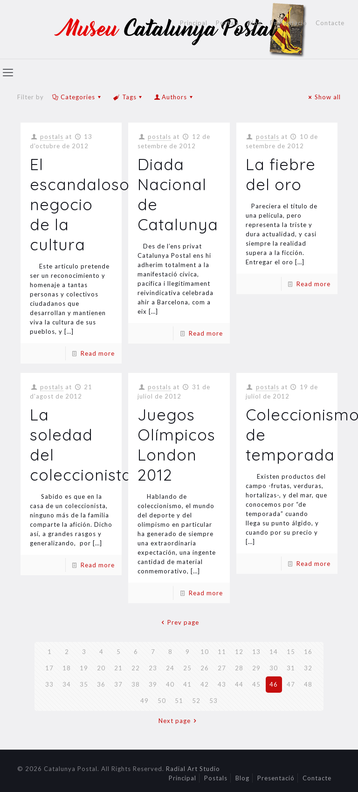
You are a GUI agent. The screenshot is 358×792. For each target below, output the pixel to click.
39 (153, 684)
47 (291, 684)
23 (153, 668)
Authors (174, 97)
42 (204, 684)
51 (179, 700)
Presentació (288, 23)
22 (135, 668)
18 (66, 668)
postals (51, 136)
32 (308, 668)
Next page (178, 720)
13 (256, 651)
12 (239, 651)
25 (187, 668)
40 (170, 684)
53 (213, 700)
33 (49, 684)
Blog (255, 23)
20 (101, 668)
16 (308, 651)
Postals (227, 23)
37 (118, 684)
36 (101, 684)
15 (291, 651)
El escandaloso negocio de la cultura (80, 204)
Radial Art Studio (193, 768)
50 (162, 700)
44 (239, 684)
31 (291, 668)
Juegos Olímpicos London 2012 (176, 445)
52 (196, 700)
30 (273, 668)
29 (256, 668)
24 (170, 668)
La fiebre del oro (281, 174)
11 (222, 651)
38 (135, 684)
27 (222, 668)
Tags (128, 97)
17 (49, 668)
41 (187, 684)
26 (204, 668)
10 (204, 651)
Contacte (330, 23)
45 (256, 684)
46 (273, 684)
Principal (193, 23)
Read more (98, 353)
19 (84, 668)
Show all (323, 97)
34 (66, 684)
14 (273, 651)
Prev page (179, 622)
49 (144, 700)
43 (222, 684)
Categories (77, 97)
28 (239, 668)
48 (308, 684)
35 (84, 684)
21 (118, 668)
